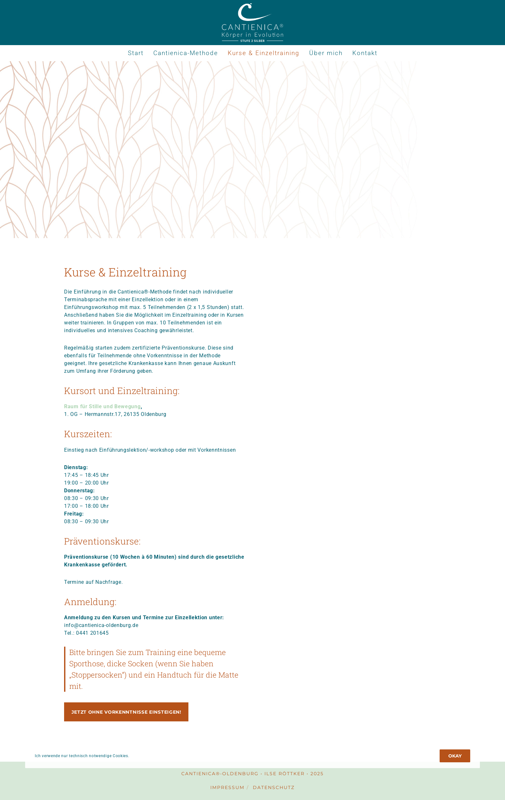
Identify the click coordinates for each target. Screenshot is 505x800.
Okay (455, 756)
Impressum (227, 787)
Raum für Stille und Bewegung (102, 406)
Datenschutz (274, 787)
